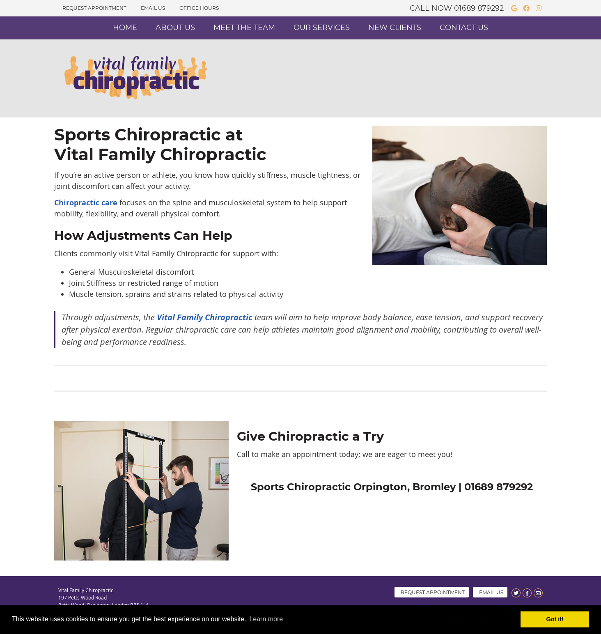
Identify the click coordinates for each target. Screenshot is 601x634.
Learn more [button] (266, 619)
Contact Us (464, 28)
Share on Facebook (527, 592)
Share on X (516, 592)
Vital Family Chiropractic (204, 317)
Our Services (322, 28)
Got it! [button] (555, 619)
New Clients (394, 28)
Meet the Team (244, 28)
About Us (175, 28)
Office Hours (199, 8)
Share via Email (538, 592)
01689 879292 (479, 8)
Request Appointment (94, 8)
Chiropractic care (85, 203)
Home (125, 28)
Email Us (153, 8)
